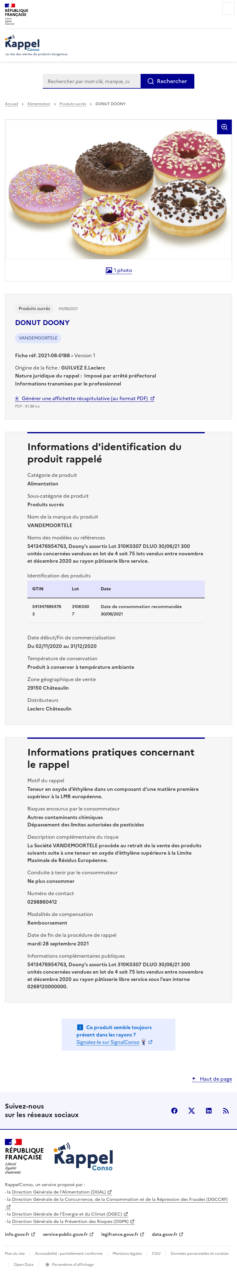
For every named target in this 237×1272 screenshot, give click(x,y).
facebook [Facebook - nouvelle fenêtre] (174, 1111)
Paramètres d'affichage (73, 1264)
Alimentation (38, 104)
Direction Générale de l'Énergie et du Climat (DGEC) (67, 1214)
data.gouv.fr (164, 1234)
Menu (228, 8)
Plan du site (15, 1253)
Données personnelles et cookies (200, 1253)
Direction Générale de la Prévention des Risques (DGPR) (70, 1221)
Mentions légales (127, 1253)
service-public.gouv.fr (65, 1234)
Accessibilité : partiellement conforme (69, 1253)
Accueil (11, 104)
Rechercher (172, 81)
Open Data (23, 1264)
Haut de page (215, 1078)
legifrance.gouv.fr (119, 1234)
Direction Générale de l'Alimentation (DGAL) (59, 1192)
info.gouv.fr (17, 1234)
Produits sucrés (73, 104)
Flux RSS (226, 1111)
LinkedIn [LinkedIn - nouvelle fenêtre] (209, 1111)
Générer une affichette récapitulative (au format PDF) (85, 398)
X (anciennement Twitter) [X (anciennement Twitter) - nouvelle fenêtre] (191, 1111)
